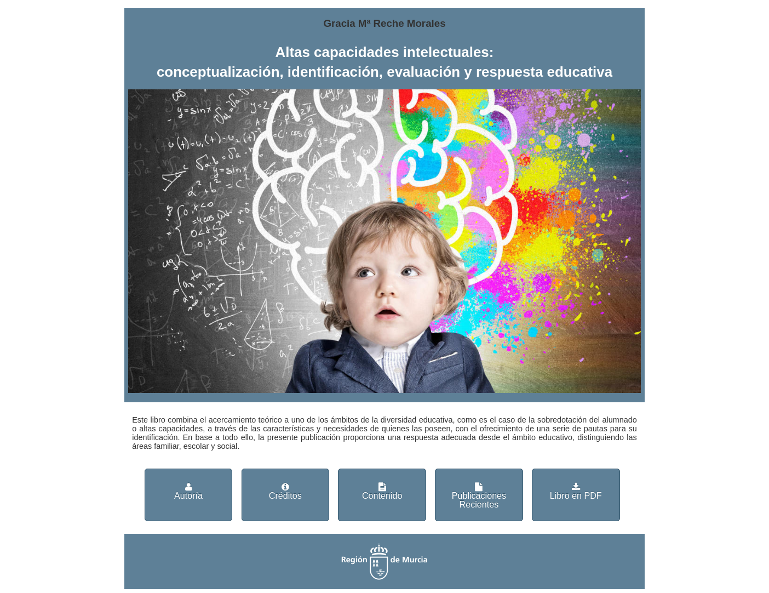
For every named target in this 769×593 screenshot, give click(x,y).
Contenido (382, 491)
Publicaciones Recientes (479, 495)
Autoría (188, 491)
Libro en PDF (576, 491)
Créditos (285, 491)
